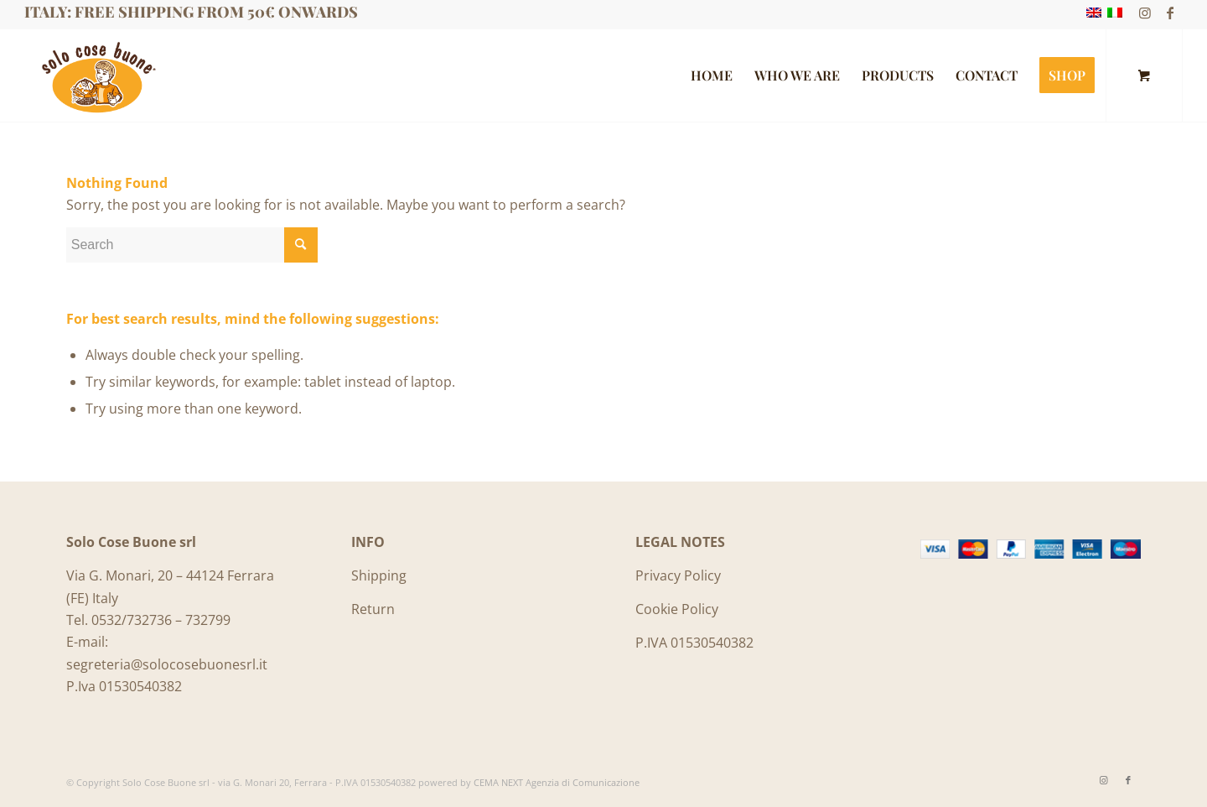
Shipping (379, 575)
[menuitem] (711, 75)
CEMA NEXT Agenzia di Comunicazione (557, 782)
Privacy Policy (678, 575)
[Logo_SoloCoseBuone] (96, 75)
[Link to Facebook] (1170, 12)
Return (373, 609)
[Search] (192, 245)
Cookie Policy (676, 609)
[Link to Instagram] (1144, 12)
